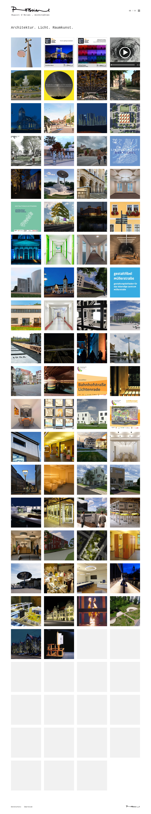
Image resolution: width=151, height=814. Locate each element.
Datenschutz (16, 807)
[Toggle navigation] (139, 11)
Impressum (28, 807)
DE (130, 11)
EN (135, 11)
